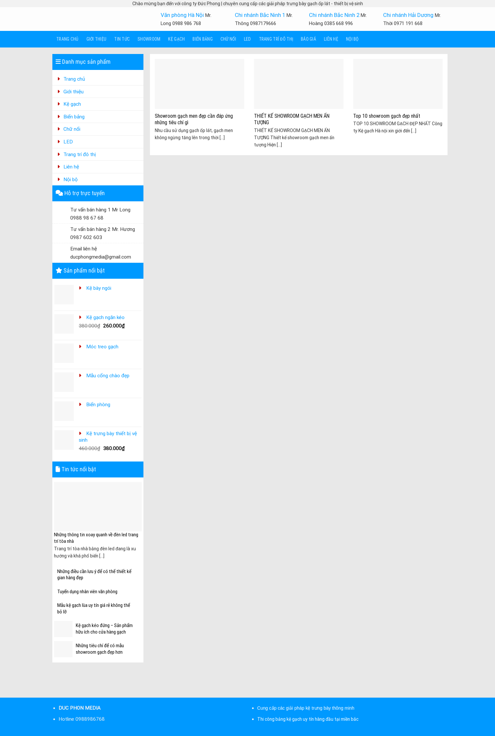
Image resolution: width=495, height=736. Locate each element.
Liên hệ (331, 39)
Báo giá (308, 39)
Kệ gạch (176, 39)
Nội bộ (352, 39)
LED (247, 39)
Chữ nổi (228, 39)
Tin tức (122, 39)
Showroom (149, 39)
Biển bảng (203, 39)
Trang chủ (67, 39)
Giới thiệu (97, 39)
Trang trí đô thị (276, 39)
